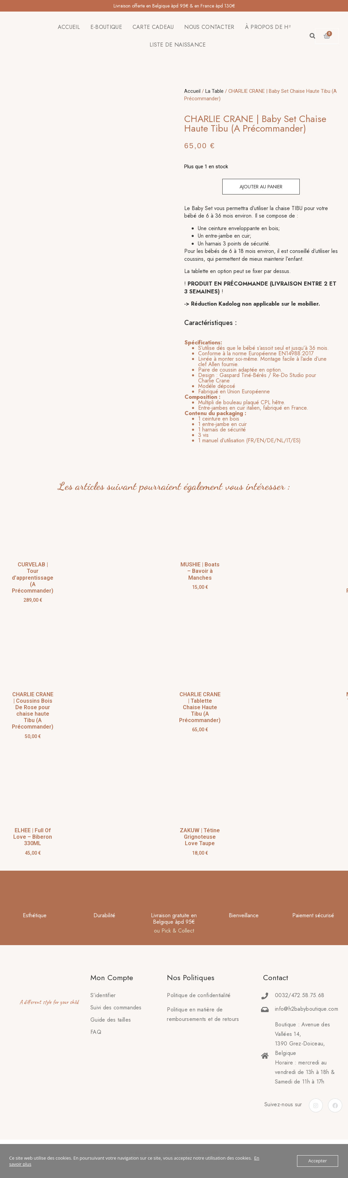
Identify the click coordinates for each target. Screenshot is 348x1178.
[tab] (257, 391)
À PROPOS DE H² (268, 27)
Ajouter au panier (261, 186)
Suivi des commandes (116, 1007)
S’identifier (103, 995)
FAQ (95, 1032)
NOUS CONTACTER (209, 27)
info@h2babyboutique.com (306, 1009)
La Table (214, 91)
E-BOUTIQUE (106, 27)
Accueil (192, 91)
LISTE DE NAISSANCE (178, 45)
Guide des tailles (110, 1020)
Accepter (318, 1161)
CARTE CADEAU (153, 27)
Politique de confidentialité (198, 995)
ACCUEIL (69, 27)
